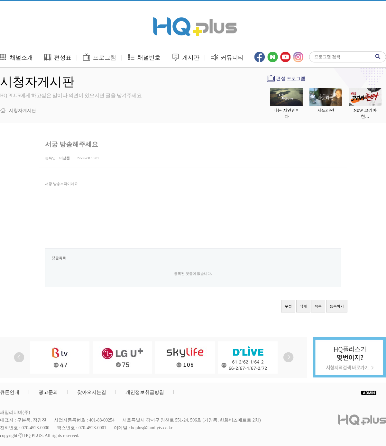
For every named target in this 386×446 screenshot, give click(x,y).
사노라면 (325, 110)
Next (288, 357)
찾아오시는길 (91, 392)
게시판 (185, 57)
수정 (288, 306)
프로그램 (99, 57)
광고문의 (48, 392)
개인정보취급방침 (144, 392)
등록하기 (337, 306)
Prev (19, 357)
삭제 (303, 306)
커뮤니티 (227, 57)
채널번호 (144, 57)
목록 (318, 306)
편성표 (58, 57)
